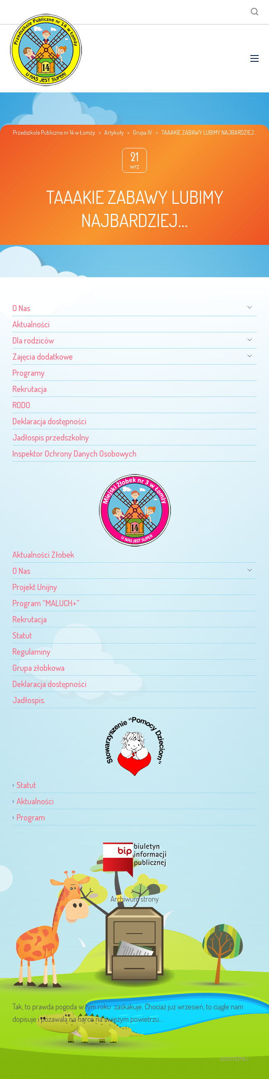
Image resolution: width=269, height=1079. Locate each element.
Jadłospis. (28, 699)
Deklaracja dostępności (49, 421)
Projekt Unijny (34, 586)
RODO (21, 404)
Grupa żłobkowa (38, 667)
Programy (28, 372)
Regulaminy (31, 651)
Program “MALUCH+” (45, 603)
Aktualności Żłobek (43, 554)
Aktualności (31, 324)
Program (31, 817)
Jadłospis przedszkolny (50, 437)
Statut (22, 635)
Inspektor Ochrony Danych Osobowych (74, 453)
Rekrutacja (29, 388)
